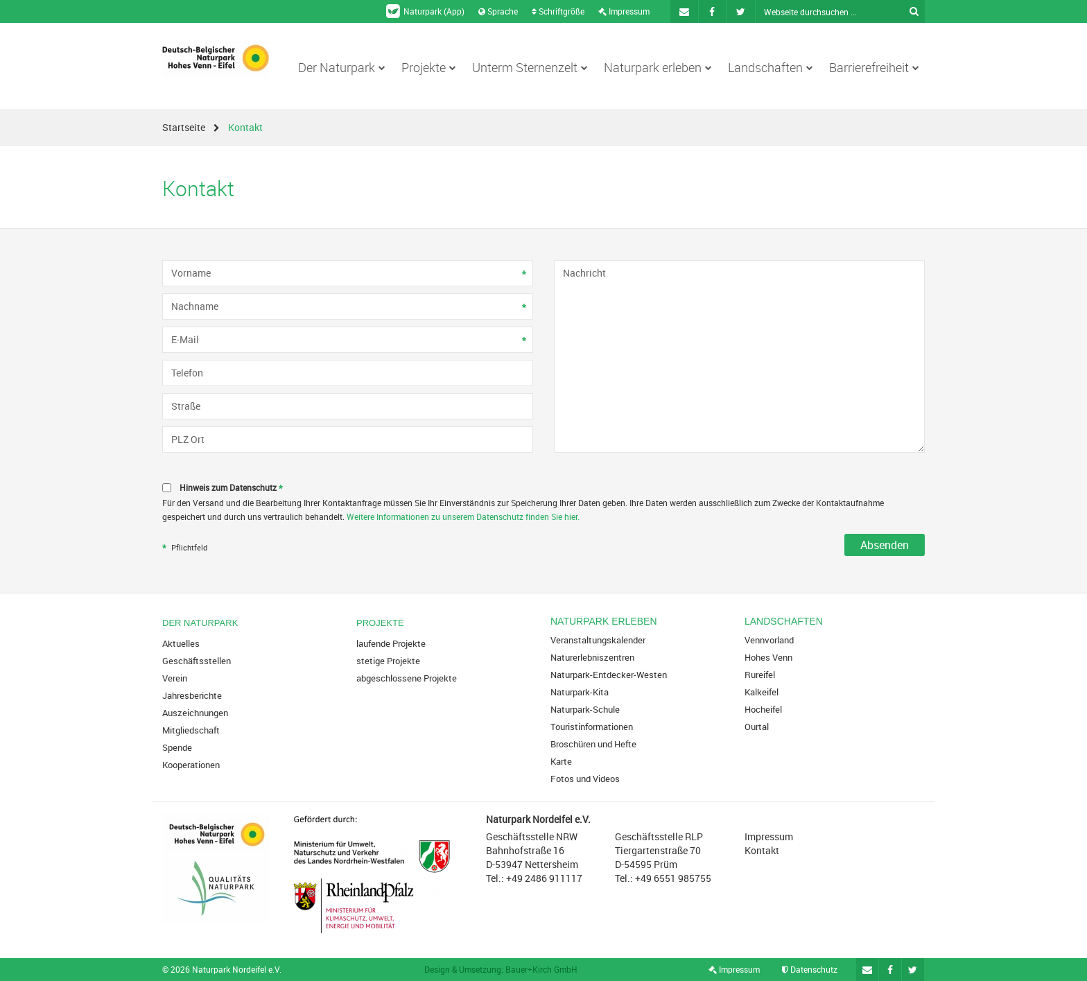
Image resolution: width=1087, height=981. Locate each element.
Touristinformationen (591, 726)
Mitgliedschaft (191, 730)
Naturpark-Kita (579, 692)
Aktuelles (181, 643)
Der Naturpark (341, 67)
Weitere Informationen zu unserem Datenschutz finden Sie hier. (463, 516)
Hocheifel (763, 709)
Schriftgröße (558, 11)
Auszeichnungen (195, 712)
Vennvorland (769, 640)
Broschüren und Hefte (593, 744)
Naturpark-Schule (585, 709)
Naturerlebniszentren (592, 657)
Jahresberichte (192, 695)
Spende (177, 747)
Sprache (498, 11)
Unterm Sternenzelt (530, 67)
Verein (174, 678)
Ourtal (757, 726)
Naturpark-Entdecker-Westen (608, 674)
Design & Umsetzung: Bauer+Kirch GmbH (500, 969)
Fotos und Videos (585, 778)
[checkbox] (543, 488)
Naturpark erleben (658, 67)
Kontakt (762, 850)
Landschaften (770, 67)
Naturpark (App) (425, 11)
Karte (561, 761)
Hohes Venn (768, 657)
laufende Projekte (391, 643)
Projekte (428, 67)
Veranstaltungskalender (597, 640)
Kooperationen (191, 764)
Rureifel (760, 674)
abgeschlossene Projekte (406, 678)
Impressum (624, 11)
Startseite (183, 127)
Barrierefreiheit (874, 67)
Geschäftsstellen (196, 660)
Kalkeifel (762, 692)
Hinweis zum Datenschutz (233, 488)
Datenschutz (809, 969)
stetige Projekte (388, 660)
